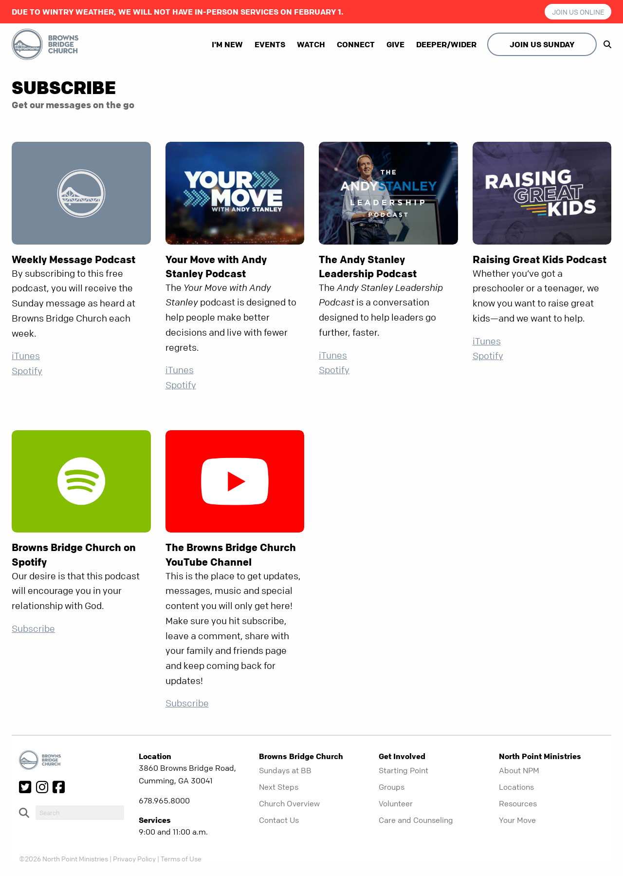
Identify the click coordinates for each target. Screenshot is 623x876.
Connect (356, 44)
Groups (391, 787)
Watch (311, 44)
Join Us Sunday (542, 44)
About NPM (519, 770)
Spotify (27, 371)
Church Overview (289, 803)
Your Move (517, 820)
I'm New (227, 44)
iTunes (26, 356)
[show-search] (605, 44)
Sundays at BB (285, 770)
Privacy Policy (134, 858)
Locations (516, 787)
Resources (518, 803)
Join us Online (578, 11)
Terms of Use (181, 858)
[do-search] (80, 812)
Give (395, 44)
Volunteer (396, 803)
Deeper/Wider (446, 44)
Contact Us (279, 820)
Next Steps (278, 787)
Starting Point (403, 770)
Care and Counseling (416, 820)
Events (270, 44)
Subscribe (33, 628)
